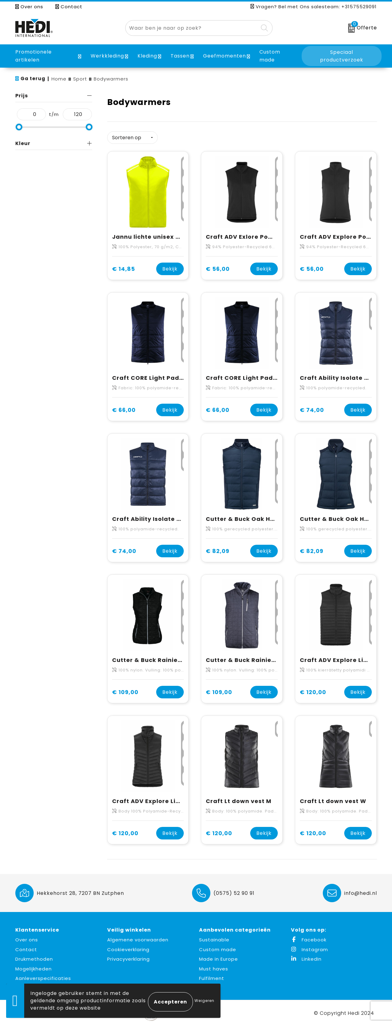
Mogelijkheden (33, 966)
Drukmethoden (34, 957)
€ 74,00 (312, 407)
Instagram (309, 947)
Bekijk (170, 266)
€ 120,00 (313, 689)
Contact (68, 6)
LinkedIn (306, 957)
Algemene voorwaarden (137, 937)
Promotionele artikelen (33, 55)
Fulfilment (211, 976)
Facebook (308, 937)
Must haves (213, 966)
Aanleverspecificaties (43, 976)
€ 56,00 (218, 266)
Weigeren (204, 1000)
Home (58, 79)
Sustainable (214, 937)
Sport (80, 79)
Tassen (180, 55)
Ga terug (33, 78)
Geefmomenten (224, 55)
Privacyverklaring (128, 957)
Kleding (147, 55)
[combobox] (192, 28)
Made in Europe (218, 957)
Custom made (217, 947)
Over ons (29, 6)
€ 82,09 (217, 548)
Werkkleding (107, 55)
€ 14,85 (123, 266)
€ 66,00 (124, 407)
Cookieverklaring (128, 947)
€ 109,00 (125, 689)
